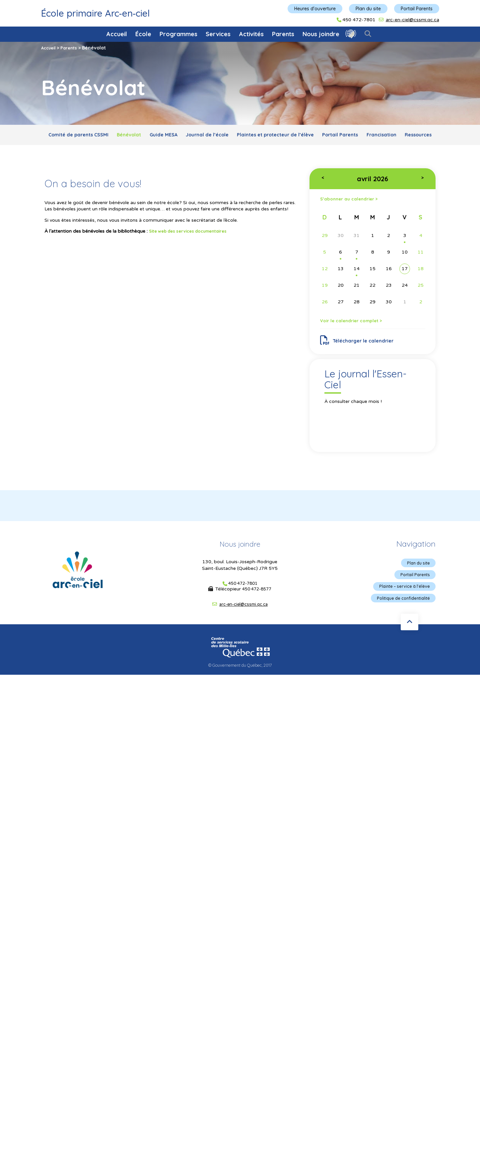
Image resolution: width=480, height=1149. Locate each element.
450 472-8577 (256, 612)
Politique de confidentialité (400, 624)
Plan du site (368, 9)
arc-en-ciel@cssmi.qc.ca (412, 20)
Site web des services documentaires (193, 249)
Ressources (262, 151)
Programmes (178, 34)
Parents (283, 34)
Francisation (219, 151)
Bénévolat (154, 136)
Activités (251, 34)
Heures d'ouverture (315, 9)
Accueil (116, 34)
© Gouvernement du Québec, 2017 (240, 690)
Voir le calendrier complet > (357, 340)
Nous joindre (321, 34)
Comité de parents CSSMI (95, 136)
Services (218, 34)
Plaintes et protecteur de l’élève (323, 136)
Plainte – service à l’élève (402, 611)
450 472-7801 (359, 20)
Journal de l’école (246, 136)
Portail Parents (417, 9)
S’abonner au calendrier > (354, 217)
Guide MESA (195, 136)
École (143, 34)
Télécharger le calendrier (360, 362)
